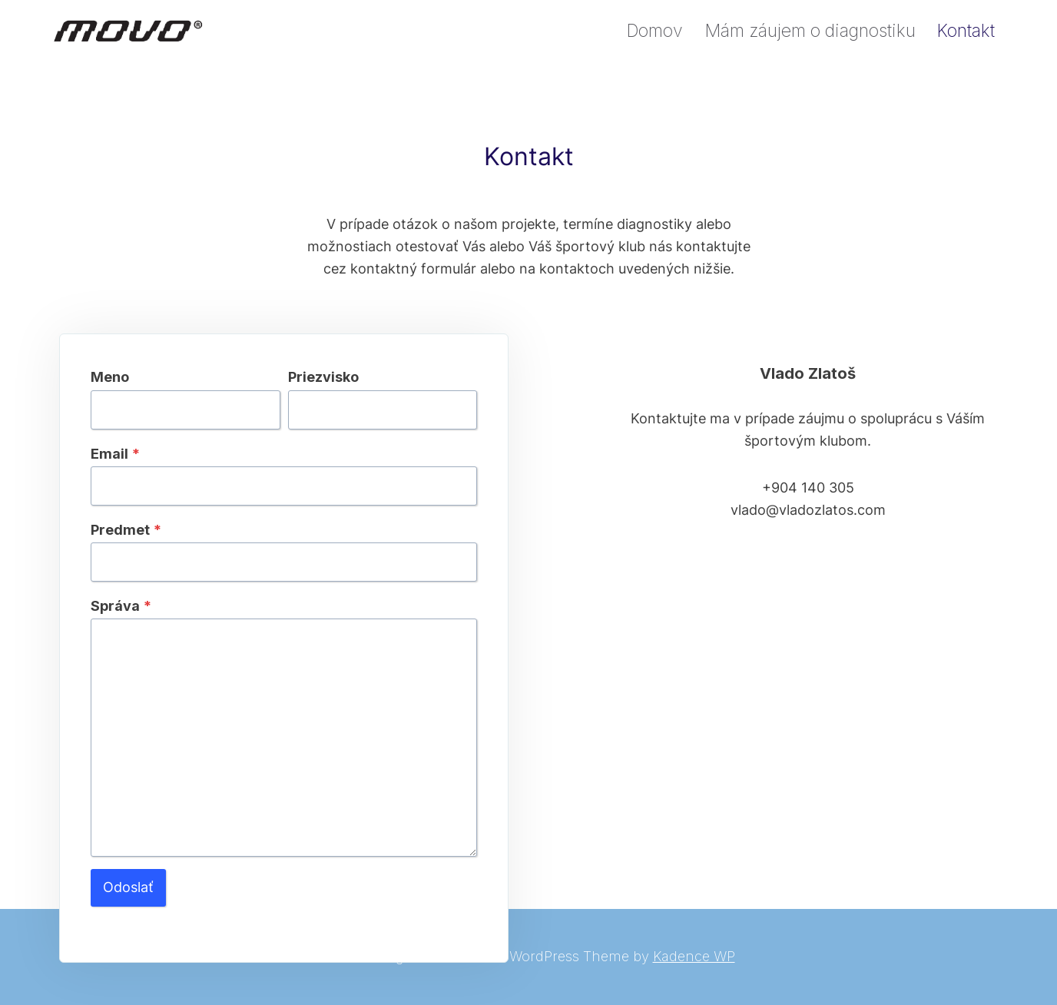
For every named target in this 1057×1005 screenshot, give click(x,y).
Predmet (126, 530)
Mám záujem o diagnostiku (810, 30)
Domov (654, 30)
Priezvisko (323, 377)
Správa (121, 606)
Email (115, 454)
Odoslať (128, 887)
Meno (110, 377)
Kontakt (965, 30)
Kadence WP (694, 956)
